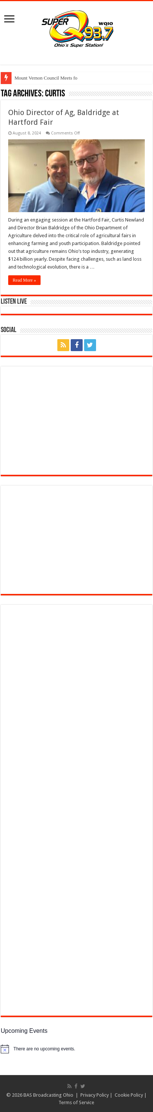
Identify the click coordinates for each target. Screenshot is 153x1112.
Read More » (24, 280)
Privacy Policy (94, 1095)
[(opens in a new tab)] (60, 716)
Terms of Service (76, 1102)
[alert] (76, 1048)
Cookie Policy (129, 1095)
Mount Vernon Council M (39, 78)
